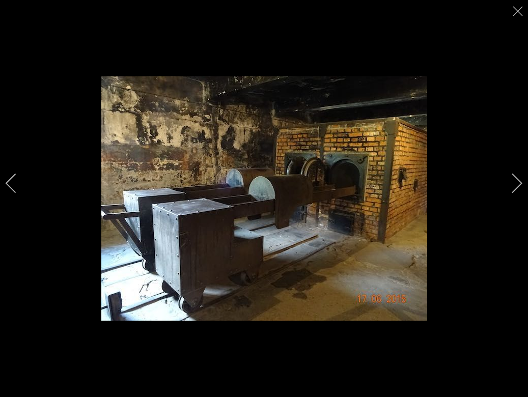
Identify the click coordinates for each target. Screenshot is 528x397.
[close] (519, 11)
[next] (510, 183)
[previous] (18, 183)
